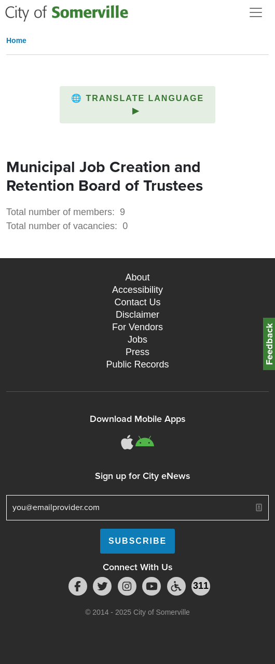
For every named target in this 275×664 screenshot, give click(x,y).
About (137, 277)
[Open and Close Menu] (256, 12)
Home (16, 40)
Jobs (137, 339)
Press (137, 352)
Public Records (137, 364)
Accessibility (137, 290)
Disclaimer (137, 314)
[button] (137, 104)
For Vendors (137, 327)
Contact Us (137, 302)
